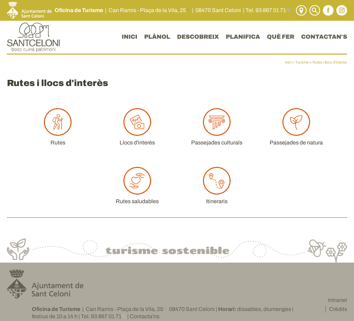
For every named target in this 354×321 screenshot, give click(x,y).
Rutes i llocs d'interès (330, 62)
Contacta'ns (144, 316)
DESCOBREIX (198, 37)
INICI (129, 37)
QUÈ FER (280, 37)
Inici (288, 62)
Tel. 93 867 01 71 (265, 10)
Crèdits (338, 309)
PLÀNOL (157, 37)
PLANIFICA (243, 37)
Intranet (337, 300)
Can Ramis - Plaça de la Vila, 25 (147, 10)
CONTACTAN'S (324, 37)
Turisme (302, 62)
